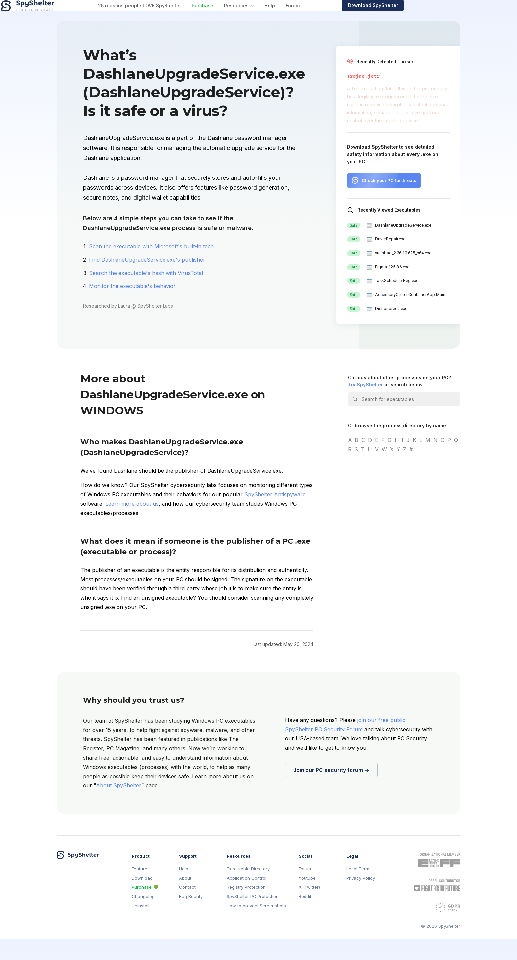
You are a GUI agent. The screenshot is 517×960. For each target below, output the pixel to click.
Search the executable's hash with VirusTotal (146, 294)
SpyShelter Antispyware (275, 515)
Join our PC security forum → (331, 791)
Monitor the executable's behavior (132, 307)
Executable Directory (248, 890)
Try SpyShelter (365, 406)
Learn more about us (132, 525)
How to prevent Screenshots (256, 927)
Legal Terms (359, 890)
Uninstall (140, 927)
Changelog (143, 918)
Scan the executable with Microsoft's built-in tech (151, 267)
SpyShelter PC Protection (253, 918)
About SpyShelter (118, 806)
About (185, 899)
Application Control (246, 899)
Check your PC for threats (389, 201)
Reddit (305, 918)
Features (141, 890)
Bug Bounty (191, 918)
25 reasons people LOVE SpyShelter (194, 16)
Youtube (307, 899)
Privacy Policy (360, 899)
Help (325, 16)
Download (142, 899)
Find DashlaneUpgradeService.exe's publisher (147, 281)
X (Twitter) (309, 908)
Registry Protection (246, 908)
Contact (187, 908)
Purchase (258, 16)
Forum (348, 16)
